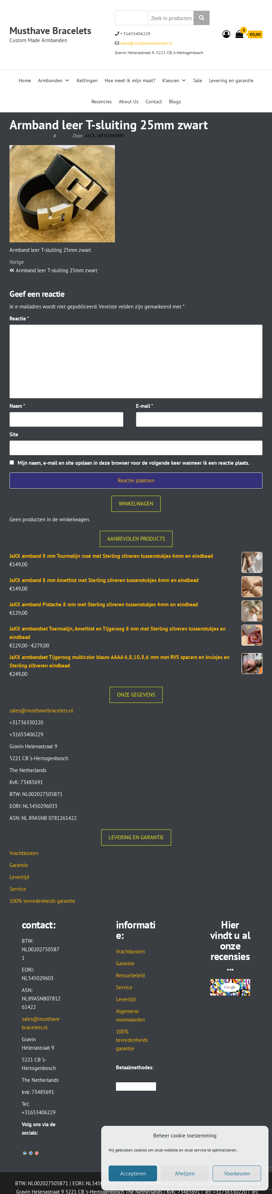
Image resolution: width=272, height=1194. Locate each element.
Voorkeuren (237, 1173)
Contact (153, 101)
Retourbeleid (130, 975)
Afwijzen (185, 1173)
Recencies (101, 101)
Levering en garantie (231, 80)
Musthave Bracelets (50, 30)
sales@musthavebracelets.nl (146, 43)
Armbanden (54, 80)
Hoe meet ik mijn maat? (130, 80)
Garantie (18, 865)
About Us (128, 101)
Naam (17, 406)
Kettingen (87, 80)
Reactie (19, 318)
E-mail (144, 406)
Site (13, 434)
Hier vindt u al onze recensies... (230, 945)
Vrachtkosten (23, 853)
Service (17, 889)
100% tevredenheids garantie (42, 901)
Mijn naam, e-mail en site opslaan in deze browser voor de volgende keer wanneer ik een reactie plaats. (134, 462)
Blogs (175, 101)
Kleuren (174, 80)
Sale (197, 80)
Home (25, 80)
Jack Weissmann (104, 135)
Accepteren (133, 1173)
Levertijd (19, 877)
